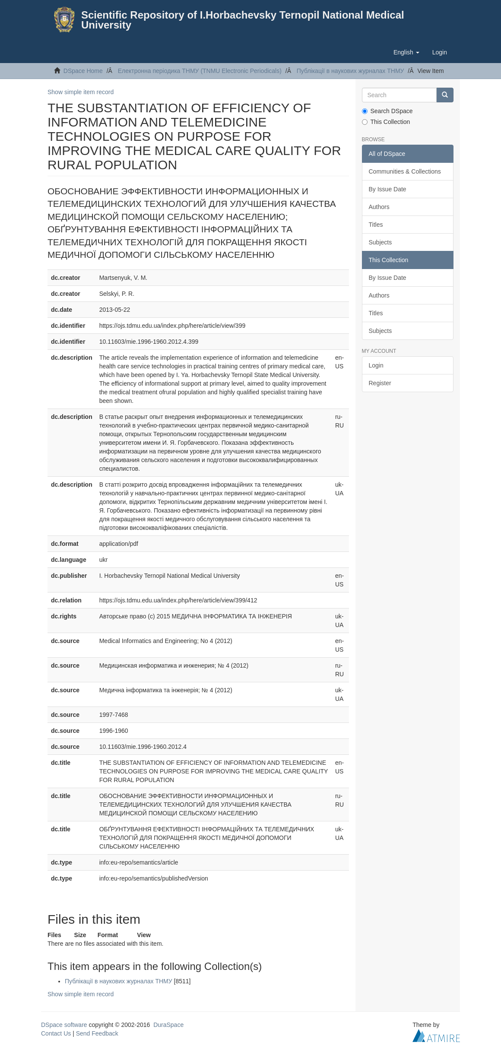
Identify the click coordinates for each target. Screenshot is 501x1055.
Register (380, 383)
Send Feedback (97, 1033)
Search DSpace (387, 111)
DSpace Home (83, 70)
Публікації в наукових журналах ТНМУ (350, 70)
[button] (406, 52)
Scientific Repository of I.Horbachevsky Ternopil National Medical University (242, 20)
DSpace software (64, 1024)
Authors (379, 206)
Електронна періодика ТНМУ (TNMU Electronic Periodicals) (200, 70)
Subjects (380, 242)
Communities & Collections (405, 171)
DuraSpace (168, 1024)
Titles (376, 224)
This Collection (386, 121)
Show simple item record (81, 92)
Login (376, 365)
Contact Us (56, 1033)
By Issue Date (387, 189)
